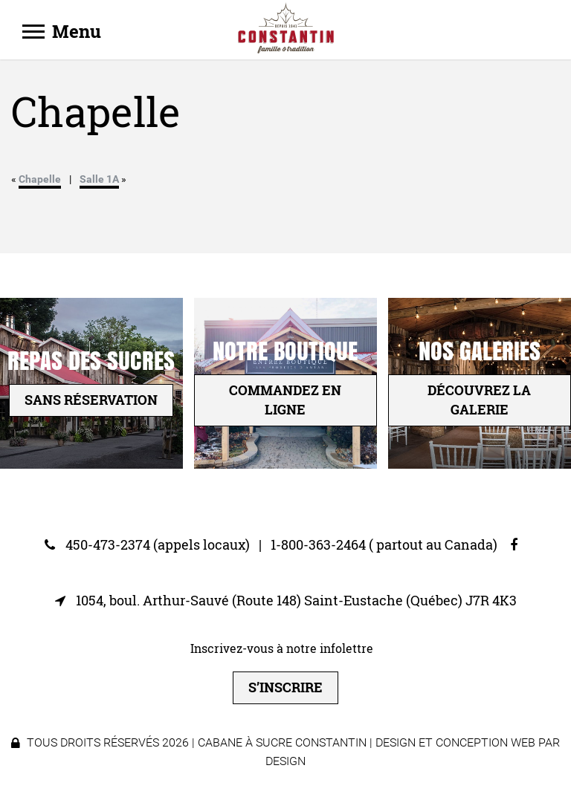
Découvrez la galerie (479, 399)
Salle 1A (99, 179)
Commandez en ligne (285, 399)
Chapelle (40, 179)
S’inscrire (285, 687)
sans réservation (91, 400)
